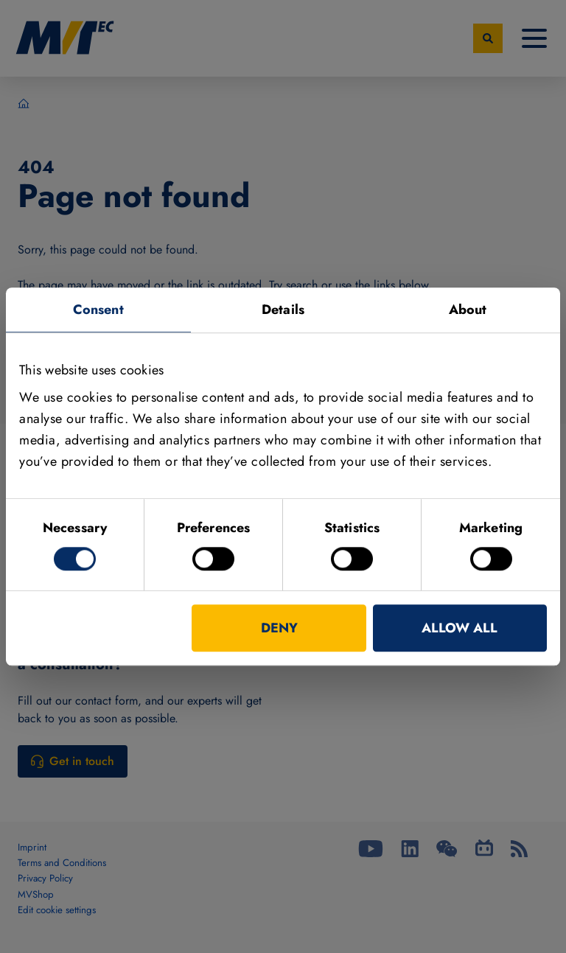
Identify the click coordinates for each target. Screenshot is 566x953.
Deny (279, 628)
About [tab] (468, 309)
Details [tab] (283, 309)
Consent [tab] (98, 309)
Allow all (459, 628)
